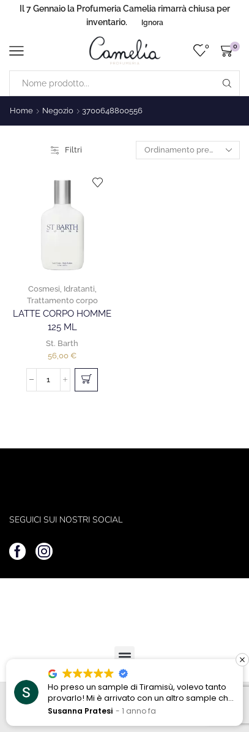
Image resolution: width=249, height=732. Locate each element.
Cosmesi (44, 288)
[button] (86, 379)
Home (21, 110)
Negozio (57, 110)
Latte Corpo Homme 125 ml (62, 320)
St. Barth (62, 343)
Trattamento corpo (62, 300)
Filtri (66, 149)
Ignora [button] (152, 22)
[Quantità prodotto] (48, 379)
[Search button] (227, 83)
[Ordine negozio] (188, 150)
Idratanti (79, 288)
